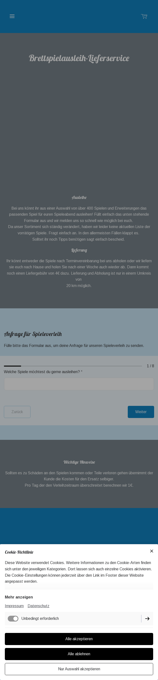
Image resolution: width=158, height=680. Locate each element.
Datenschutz (38, 606)
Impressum (14, 606)
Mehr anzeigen (19, 597)
